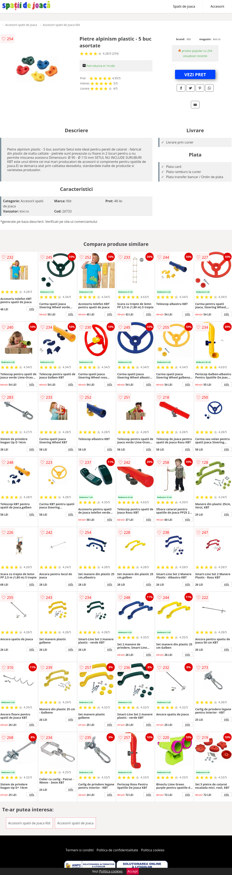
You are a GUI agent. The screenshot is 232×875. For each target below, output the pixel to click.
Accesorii (217, 6)
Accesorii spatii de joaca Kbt (61, 25)
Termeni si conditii (80, 850)
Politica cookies (153, 850)
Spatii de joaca (184, 6)
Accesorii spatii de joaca (21, 25)
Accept (133, 871)
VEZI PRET (195, 74)
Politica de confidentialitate (117, 850)
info (31, 309)
